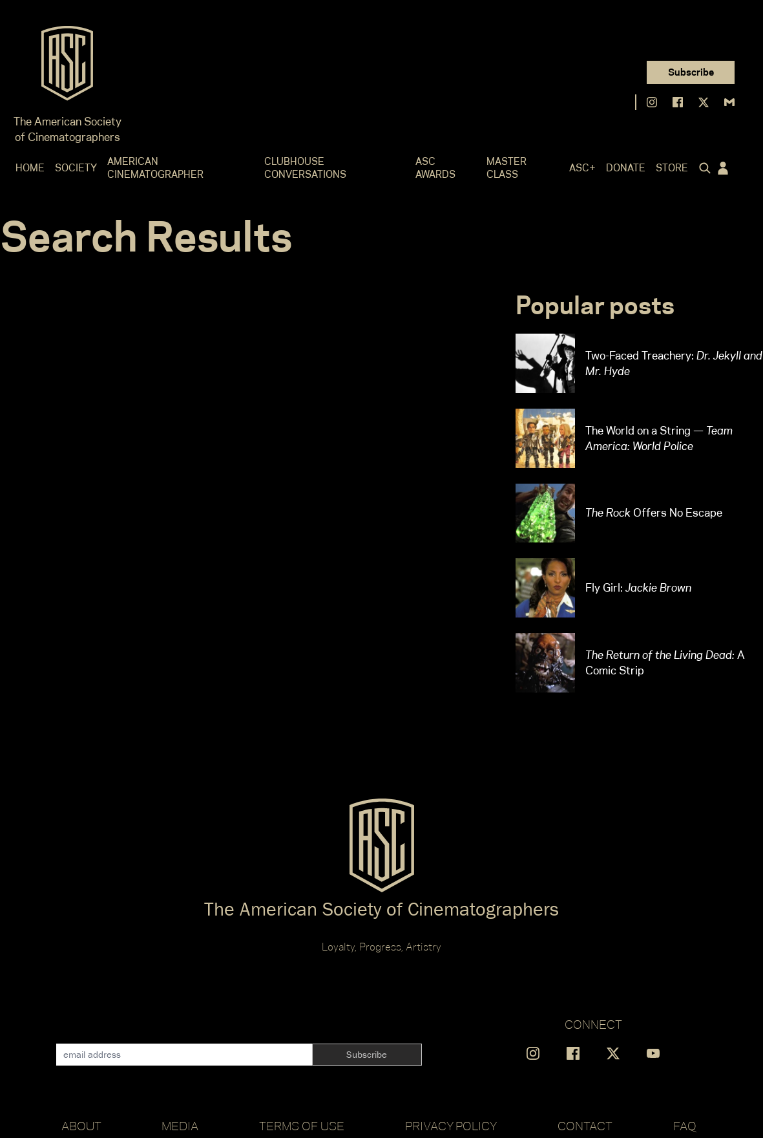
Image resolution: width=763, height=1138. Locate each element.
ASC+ (582, 168)
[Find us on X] (703, 102)
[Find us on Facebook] (678, 102)
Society (76, 168)
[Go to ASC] (67, 67)
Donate (625, 168)
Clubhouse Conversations (305, 168)
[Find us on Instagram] (652, 102)
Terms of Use (301, 1125)
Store (672, 168)
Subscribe (691, 72)
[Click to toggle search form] (702, 168)
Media (180, 1125)
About (81, 1125)
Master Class (506, 168)
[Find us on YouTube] (653, 1053)
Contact (585, 1125)
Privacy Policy (451, 1125)
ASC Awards (435, 168)
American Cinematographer (155, 168)
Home (30, 168)
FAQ (684, 1125)
